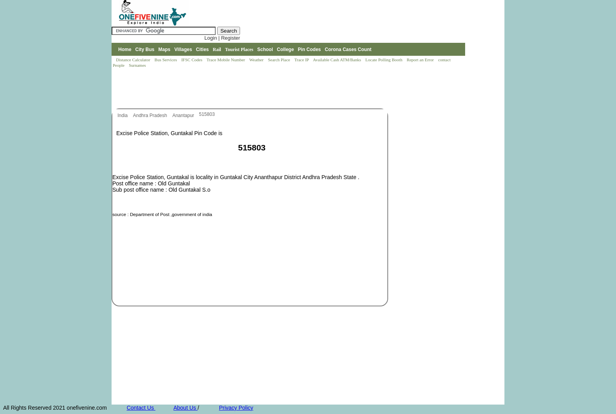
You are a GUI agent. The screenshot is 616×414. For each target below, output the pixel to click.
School (265, 49)
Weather (257, 59)
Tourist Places (239, 49)
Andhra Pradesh (150, 115)
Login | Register (222, 38)
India (123, 115)
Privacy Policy (236, 408)
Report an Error (421, 59)
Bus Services (165, 59)
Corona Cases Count (348, 49)
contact (445, 59)
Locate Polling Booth (384, 59)
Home (124, 49)
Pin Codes (309, 49)
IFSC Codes (192, 59)
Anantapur (184, 115)
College (285, 49)
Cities (202, 49)
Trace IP (302, 59)
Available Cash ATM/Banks (337, 59)
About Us (185, 408)
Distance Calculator (133, 59)
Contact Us (140, 408)
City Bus (144, 49)
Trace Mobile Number (226, 59)
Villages (183, 49)
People (119, 65)
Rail (217, 49)
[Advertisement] (255, 88)
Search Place (279, 59)
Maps (164, 49)
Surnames (137, 65)
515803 (207, 114)
